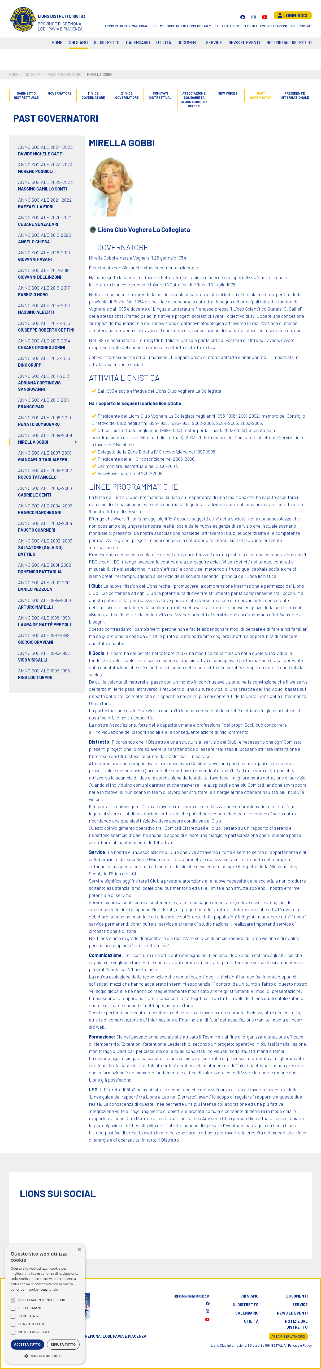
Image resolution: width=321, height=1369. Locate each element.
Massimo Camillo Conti (42, 188)
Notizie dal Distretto (289, 42)
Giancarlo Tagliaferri (43, 459)
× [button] (79, 1250)
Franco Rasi (31, 406)
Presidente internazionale (295, 95)
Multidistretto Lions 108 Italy (185, 26)
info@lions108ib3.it (192, 1296)
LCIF (154, 26)
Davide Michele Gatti (40, 153)
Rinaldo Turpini (35, 677)
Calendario (247, 1313)
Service (214, 42)
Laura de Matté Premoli (44, 624)
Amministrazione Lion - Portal (285, 26)
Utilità (163, 42)
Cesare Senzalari (38, 224)
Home (57, 42)
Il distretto (107, 42)
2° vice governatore (127, 95)
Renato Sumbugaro (39, 424)
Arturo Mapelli (35, 606)
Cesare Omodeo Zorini (41, 347)
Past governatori (64, 74)
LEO (216, 26)
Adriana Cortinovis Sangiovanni (39, 386)
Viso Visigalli (32, 659)
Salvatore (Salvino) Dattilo (40, 550)
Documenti (188, 42)
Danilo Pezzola (35, 589)
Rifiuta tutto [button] (63, 1344)
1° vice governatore (93, 95)
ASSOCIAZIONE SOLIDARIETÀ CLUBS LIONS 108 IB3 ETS (194, 99)
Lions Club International (126, 26)
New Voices (227, 93)
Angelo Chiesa (34, 241)
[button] (45, 1355)
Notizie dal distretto (296, 1324)
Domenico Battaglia (40, 571)
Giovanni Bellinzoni (39, 276)
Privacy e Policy (300, 1345)
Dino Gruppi (30, 364)
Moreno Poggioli (35, 171)
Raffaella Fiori (35, 206)
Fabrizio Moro (33, 294)
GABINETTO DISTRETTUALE (26, 95)
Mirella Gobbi (33, 441)
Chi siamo (78, 42)
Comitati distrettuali (160, 95)
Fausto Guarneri (36, 529)
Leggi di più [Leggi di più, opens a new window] (49, 1289)
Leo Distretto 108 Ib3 (239, 26)
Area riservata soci (288, 1336)
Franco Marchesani (39, 512)
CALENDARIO (138, 42)
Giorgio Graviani (35, 642)
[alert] (45, 1304)
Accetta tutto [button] (27, 1344)
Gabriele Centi (34, 494)
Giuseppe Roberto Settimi (46, 329)
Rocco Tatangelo (37, 477)
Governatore (60, 93)
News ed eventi (244, 42)
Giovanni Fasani (35, 259)
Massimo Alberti (36, 312)
